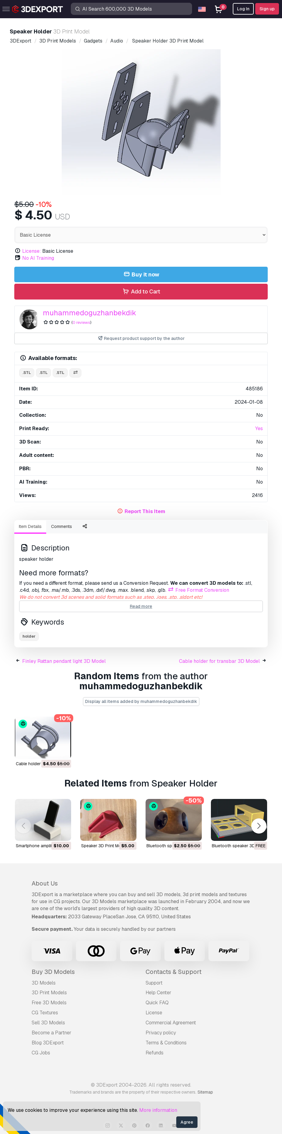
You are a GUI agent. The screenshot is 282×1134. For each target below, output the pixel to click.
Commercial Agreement (171, 1022)
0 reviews (81, 322)
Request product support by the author (141, 338)
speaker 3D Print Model (104, 845)
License (154, 1012)
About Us (45, 883)
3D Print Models (49, 992)
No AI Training (38, 258)
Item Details (30, 526)
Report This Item (145, 511)
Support (154, 983)
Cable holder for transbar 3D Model (219, 661)
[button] (258, 826)
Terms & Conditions (166, 1043)
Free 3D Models (49, 1002)
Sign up (267, 9)
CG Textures (45, 1012)
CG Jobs (41, 1053)
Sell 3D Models (48, 1022)
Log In (243, 9)
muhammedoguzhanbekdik (89, 312)
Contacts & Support (173, 972)
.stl (26, 372)
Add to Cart (141, 292)
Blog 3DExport (48, 1043)
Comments (61, 526)
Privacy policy (161, 1033)
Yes (259, 428)
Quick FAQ (157, 1002)
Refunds (154, 1053)
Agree (187, 1122)
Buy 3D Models (53, 972)
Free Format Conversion (198, 590)
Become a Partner (51, 1033)
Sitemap (205, 1092)
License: (31, 251)
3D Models (44, 983)
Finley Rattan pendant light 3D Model (64, 661)
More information (158, 1110)
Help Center (158, 992)
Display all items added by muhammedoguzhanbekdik (141, 701)
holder (29, 636)
